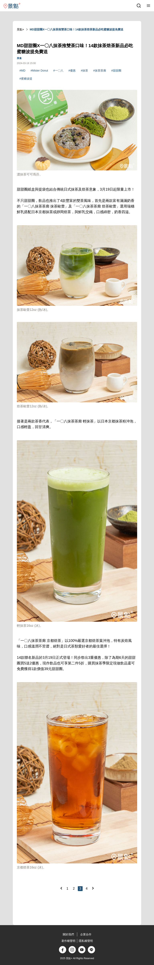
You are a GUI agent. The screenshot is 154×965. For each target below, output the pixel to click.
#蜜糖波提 (25, 78)
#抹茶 (84, 70)
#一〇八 (58, 70)
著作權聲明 (68, 940)
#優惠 (72, 70)
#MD (22, 70)
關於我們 (68, 934)
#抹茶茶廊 (99, 70)
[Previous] (61, 888)
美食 (19, 58)
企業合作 (85, 934)
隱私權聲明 (86, 940)
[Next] (93, 888)
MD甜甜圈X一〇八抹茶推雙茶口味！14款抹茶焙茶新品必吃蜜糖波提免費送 (76, 29)
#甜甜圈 (116, 70)
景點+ (20, 29)
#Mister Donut (39, 70)
